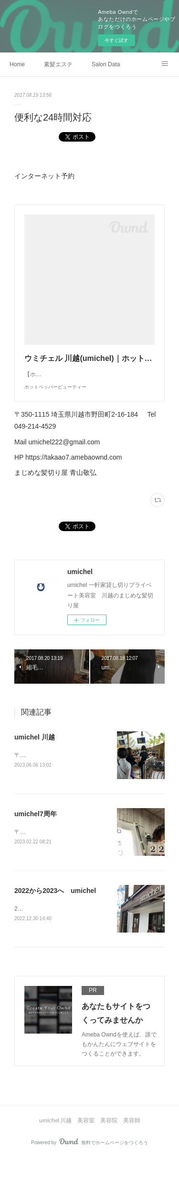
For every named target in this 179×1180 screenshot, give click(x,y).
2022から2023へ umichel (55, 911)
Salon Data (106, 64)
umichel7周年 (35, 834)
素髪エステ (58, 64)
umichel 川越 (34, 756)
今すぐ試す (116, 40)
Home (17, 64)
